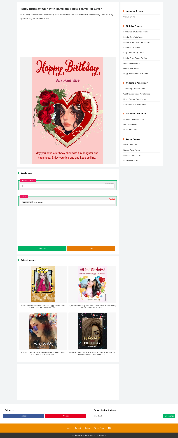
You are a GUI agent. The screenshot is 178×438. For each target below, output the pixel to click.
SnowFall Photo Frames (132, 155)
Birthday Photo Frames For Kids (135, 58)
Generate (42, 248)
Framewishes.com (99, 435)
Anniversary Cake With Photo (134, 89)
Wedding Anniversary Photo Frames (136, 94)
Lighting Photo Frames (131, 150)
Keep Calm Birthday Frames (133, 53)
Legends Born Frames (131, 63)
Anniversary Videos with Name (134, 104)
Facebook (23, 416)
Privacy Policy (99, 428)
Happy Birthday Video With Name (135, 74)
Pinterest (66, 416)
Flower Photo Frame (130, 145)
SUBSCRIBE (169, 416)
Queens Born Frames (131, 68)
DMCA (87, 428)
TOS (109, 428)
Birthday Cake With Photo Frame (135, 32)
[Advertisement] (68, 39)
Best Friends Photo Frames (133, 119)
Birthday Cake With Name (133, 37)
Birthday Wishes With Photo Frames (136, 42)
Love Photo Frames (130, 125)
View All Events (129, 17)
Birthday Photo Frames (131, 47)
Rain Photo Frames (130, 160)
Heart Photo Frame (130, 130)
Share (91, 248)
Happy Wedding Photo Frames (134, 99)
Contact (78, 428)
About (69, 428)
